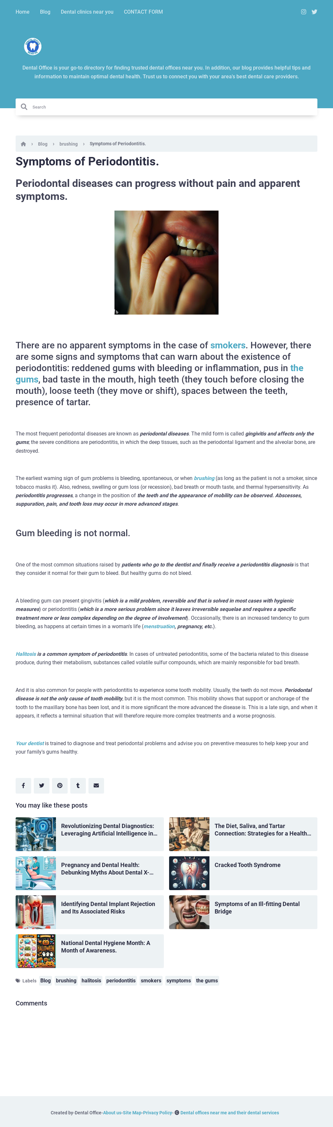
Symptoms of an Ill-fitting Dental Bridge (257, 907)
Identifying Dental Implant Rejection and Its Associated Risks (108, 907)
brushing (69, 144)
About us (112, 1112)
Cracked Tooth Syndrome (248, 864)
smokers (228, 345)
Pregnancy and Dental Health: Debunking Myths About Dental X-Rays (105, 868)
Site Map (132, 1112)
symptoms (178, 981)
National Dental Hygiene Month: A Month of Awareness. (105, 946)
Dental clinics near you (87, 12)
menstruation (159, 626)
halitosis (91, 981)
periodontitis (121, 981)
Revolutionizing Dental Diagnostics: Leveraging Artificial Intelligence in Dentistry (107, 830)
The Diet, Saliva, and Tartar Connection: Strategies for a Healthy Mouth (262, 830)
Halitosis (26, 654)
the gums (207, 981)
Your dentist (30, 743)
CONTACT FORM (143, 12)
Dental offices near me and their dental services (229, 1112)
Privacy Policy (157, 1112)
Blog (45, 12)
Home (23, 12)
